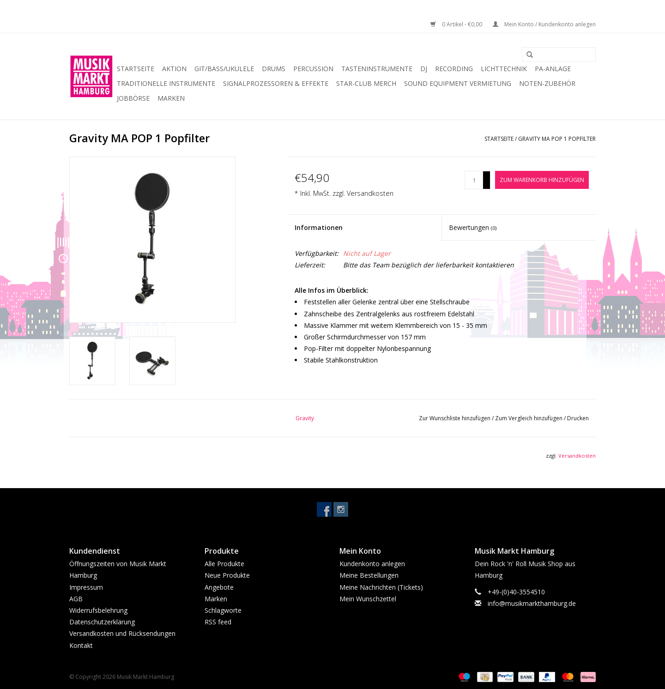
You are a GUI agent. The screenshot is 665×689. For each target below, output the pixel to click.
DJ (423, 68)
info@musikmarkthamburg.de (532, 603)
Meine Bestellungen (369, 575)
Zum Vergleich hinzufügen (529, 418)
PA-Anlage (553, 68)
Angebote (219, 587)
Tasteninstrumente (376, 68)
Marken (171, 98)
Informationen (319, 227)
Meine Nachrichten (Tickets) (381, 587)
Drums (273, 68)
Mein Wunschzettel (367, 598)
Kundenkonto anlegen (372, 563)
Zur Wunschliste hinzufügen (455, 418)
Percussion (313, 68)
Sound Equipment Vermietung (457, 83)
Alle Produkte (224, 563)
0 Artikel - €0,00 (457, 24)
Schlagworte (223, 610)
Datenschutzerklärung (102, 621)
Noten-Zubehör (547, 83)
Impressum (86, 587)
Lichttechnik (504, 68)
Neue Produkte (227, 575)
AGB (76, 598)
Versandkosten (370, 193)
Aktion (174, 68)
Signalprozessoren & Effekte (275, 83)
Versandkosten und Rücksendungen (122, 633)
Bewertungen (472, 227)
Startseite (135, 68)
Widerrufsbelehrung (98, 610)
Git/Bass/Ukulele (224, 68)
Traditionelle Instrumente (166, 83)
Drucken (578, 418)
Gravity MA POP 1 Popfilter (557, 139)
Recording (454, 68)
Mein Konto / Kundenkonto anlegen (544, 24)
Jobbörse (133, 98)
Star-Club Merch (366, 83)
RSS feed (218, 621)
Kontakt (81, 645)
